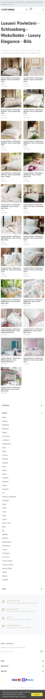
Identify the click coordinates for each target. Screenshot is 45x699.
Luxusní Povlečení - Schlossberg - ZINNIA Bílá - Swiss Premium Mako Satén (33, 140)
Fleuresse (5, 482)
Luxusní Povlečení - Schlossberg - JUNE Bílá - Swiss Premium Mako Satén (33, 76)
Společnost (22, 666)
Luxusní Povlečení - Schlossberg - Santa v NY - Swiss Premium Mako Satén (33, 203)
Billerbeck (5, 425)
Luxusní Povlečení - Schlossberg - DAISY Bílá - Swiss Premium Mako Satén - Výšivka (11, 171)
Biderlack (5, 429)
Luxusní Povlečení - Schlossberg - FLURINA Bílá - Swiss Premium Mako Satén (11, 203)
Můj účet (9, 617)
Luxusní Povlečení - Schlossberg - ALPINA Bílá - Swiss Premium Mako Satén (11, 267)
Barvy (22, 589)
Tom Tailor (5, 557)
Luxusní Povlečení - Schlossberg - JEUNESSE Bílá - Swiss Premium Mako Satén (33, 327)
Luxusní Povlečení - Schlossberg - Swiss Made (27, 50)
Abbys (4, 417)
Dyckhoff (5, 459)
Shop (22, 661)
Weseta (4, 576)
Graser (4, 485)
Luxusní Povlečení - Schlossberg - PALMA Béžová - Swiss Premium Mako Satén (11, 298)
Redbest (5, 534)
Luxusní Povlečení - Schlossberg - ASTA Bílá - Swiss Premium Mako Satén (33, 267)
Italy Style (5, 500)
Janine (4, 512)
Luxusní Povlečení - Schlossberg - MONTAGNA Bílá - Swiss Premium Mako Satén (11, 235)
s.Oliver (4, 549)
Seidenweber (6, 542)
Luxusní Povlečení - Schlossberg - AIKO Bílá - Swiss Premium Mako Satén (33, 108)
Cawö (4, 448)
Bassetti (5, 421)
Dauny (4, 451)
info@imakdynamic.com (14, 625)
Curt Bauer (5, 440)
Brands (22, 413)
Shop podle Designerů (7, 50)
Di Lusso (5, 455)
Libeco (4, 519)
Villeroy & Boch (7, 568)
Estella (4, 470)
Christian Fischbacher (9, 497)
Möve (4, 527)
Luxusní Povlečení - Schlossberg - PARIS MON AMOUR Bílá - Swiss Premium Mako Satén (11, 327)
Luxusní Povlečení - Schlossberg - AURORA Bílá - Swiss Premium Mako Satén (33, 171)
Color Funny (6, 436)
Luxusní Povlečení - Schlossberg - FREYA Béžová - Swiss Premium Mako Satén (11, 385)
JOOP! (4, 508)
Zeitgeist (5, 580)
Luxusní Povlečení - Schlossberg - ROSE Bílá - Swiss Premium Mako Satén (11, 108)
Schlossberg (6, 546)
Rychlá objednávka (12, 609)
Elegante (5, 463)
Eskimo (4, 474)
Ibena (4, 504)
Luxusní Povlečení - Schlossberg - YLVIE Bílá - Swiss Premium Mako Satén (33, 235)
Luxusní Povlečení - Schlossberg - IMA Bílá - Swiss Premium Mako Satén (11, 76)
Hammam (5, 489)
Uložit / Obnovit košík (13, 601)
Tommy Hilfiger (7, 561)
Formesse (5, 478)
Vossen (4, 572)
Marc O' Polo (6, 523)
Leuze (4, 515)
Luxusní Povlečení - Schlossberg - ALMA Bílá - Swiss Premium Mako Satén (11, 140)
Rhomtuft (5, 538)
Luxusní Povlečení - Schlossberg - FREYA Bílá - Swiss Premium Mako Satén (33, 356)
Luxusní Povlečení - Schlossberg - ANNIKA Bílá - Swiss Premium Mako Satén (33, 298)
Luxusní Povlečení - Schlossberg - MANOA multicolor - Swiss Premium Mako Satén (11, 356)
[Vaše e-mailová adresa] (20, 651)
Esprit (4, 466)
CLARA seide (6, 444)
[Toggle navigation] (43, 10)
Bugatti (4, 432)
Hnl (3, 493)
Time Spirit (5, 553)
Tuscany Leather (7, 565)
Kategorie (22, 405)
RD (3, 531)
